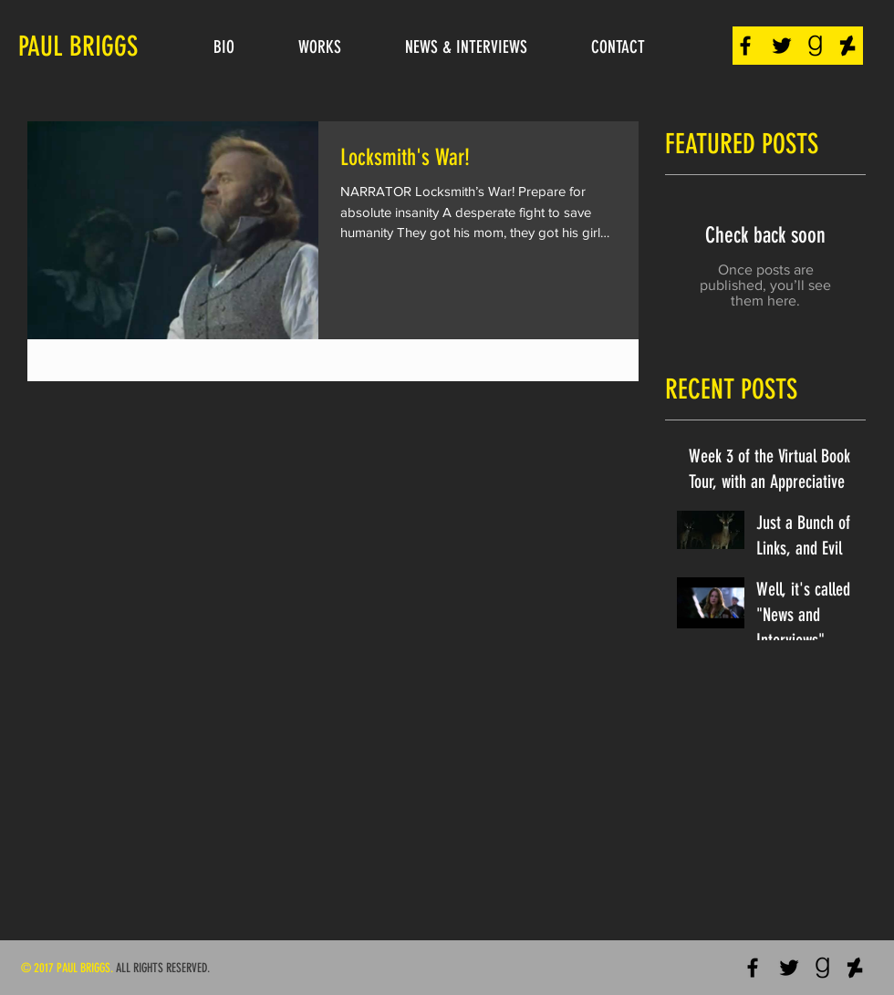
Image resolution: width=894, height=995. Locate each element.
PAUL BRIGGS (78, 46)
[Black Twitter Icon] (782, 45)
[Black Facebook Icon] (745, 45)
